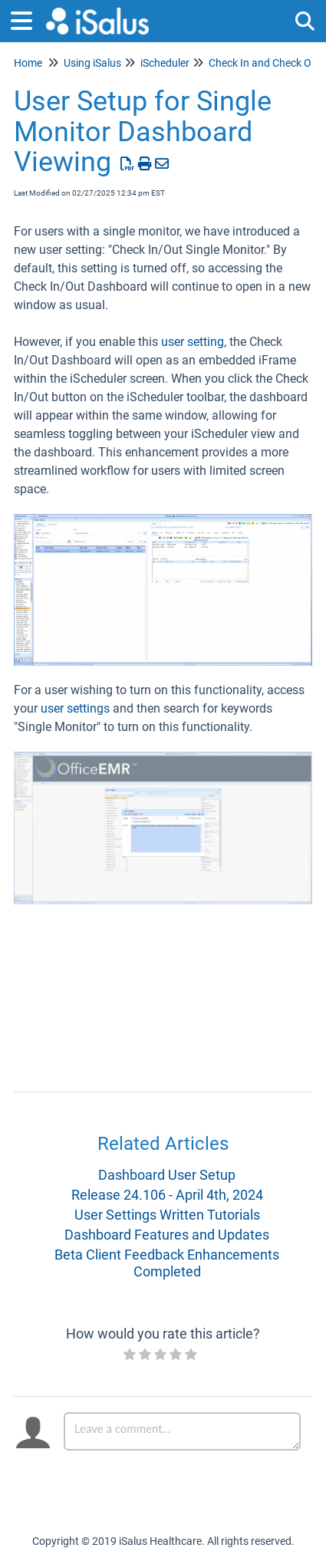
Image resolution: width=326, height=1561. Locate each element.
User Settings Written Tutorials (167, 1215)
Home (28, 63)
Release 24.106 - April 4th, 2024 (167, 1195)
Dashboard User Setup (166, 1175)
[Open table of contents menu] (27, 19)
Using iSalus (92, 63)
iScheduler (164, 63)
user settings (75, 708)
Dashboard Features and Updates (166, 1235)
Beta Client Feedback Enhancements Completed (166, 1262)
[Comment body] (182, 1431)
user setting (192, 341)
